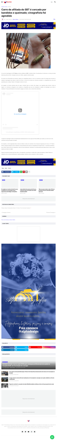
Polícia (9, 168)
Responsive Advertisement (28, 198)
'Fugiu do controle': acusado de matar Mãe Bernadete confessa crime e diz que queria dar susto (31, 384)
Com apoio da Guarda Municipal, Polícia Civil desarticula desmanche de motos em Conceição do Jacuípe (32, 372)
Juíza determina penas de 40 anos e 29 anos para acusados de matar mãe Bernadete (28, 190)
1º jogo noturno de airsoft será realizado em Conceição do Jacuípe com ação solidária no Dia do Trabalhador (31, 378)
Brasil (9, 6)
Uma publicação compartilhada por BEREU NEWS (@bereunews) (20, 132)
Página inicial (4, 6)
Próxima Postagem (50, 212)
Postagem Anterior (6, 212)
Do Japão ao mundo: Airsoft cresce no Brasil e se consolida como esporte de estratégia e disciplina (9, 190)
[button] (2, 2)
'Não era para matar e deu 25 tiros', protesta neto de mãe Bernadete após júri (47, 190)
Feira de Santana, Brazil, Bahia (8, 219)
